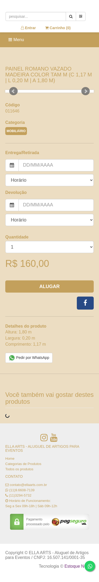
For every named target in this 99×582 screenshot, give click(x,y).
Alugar (49, 286)
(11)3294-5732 (20, 495)
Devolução (16, 192)
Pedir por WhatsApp (29, 358)
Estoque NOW (77, 566)
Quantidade (17, 237)
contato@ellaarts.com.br (28, 485)
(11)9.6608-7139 (22, 490)
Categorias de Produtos (23, 464)
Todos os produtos (19, 469)
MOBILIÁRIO (16, 131)
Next (85, 91)
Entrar (28, 28)
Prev (13, 91)
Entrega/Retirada (22, 152)
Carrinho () (57, 28)
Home (10, 459)
